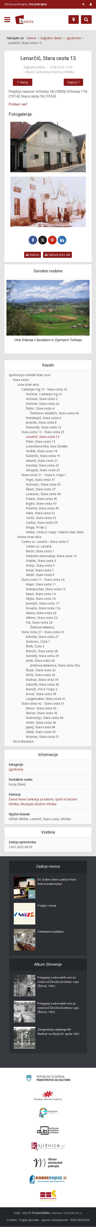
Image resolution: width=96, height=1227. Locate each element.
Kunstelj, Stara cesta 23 (42, 465)
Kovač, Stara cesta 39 (41, 694)
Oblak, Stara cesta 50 (41, 732)
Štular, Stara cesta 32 (41, 670)
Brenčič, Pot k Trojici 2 (41, 689)
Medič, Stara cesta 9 (40, 575)
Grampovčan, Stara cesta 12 (45, 589)
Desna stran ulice (29, 537)
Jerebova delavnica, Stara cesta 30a (55, 665)
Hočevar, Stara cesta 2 (41, 399)
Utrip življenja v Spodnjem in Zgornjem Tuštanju (48, 340)
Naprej (73, 82)
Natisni (32, 255)
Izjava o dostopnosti (54, 1220)
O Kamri (12, 1220)
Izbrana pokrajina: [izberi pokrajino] (25, 4)
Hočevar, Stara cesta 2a (42, 404)
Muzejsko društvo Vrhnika (38, 804)
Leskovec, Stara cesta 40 (43, 494)
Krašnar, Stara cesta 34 (42, 680)
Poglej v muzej (47, 906)
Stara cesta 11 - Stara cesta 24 (43, 580)
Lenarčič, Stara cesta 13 (42, 437)
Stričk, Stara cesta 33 (40, 675)
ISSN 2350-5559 (80, 1220)
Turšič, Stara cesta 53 (41, 518)
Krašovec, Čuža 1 (38, 642)
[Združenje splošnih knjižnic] (48, 1195)
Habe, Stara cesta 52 (40, 513)
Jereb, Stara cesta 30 (40, 661)
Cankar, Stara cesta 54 (41, 523)
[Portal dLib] (48, 1130)
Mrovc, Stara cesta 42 (41, 708)
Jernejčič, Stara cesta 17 (42, 603)
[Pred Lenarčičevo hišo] (48, 202)
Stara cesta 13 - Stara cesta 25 (43, 432)
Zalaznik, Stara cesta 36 (42, 685)
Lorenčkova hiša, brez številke (47, 446)
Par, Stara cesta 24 (39, 623)
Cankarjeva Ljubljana (51, 932)
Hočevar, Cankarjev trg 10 (44, 394)
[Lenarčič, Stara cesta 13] (48, 147)
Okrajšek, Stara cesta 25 (43, 470)
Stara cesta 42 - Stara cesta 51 (43, 704)
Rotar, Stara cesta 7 (40, 570)
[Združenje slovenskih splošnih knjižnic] (48, 1146)
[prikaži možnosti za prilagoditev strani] (83, 4)
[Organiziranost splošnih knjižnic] (48, 1095)
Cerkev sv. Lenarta (38, 546)
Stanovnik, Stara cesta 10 (43, 427)
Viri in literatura (23, 741)
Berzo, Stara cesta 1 (40, 551)
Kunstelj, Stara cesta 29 (42, 656)
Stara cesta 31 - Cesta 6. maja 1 (44, 475)
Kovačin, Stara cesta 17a (43, 608)
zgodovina (16, 769)
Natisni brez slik (57, 255)
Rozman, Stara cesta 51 (42, 737)
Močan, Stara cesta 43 (41, 713)
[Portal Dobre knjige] (48, 1179)
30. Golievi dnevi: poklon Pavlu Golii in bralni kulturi (57, 882)
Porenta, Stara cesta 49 (42, 508)
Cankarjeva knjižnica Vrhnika (54, 72)
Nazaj (23, 82)
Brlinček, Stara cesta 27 (42, 637)
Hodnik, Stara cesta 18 (41, 451)
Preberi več (18, 104)
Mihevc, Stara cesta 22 (41, 618)
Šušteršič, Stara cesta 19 (43, 456)
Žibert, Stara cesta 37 (41, 489)
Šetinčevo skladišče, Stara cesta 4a (54, 413)
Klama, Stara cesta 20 (41, 613)
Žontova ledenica (42, 627)
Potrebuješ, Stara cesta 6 (43, 418)
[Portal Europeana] (48, 1113)
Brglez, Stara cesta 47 (41, 504)
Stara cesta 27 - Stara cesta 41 (43, 632)
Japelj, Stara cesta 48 (40, 727)
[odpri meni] (7, 19)
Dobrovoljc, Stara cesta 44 (44, 718)
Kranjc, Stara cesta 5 (40, 566)
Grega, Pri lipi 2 (36, 527)
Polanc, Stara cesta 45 (41, 499)
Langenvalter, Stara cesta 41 (46, 699)
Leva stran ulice (28, 385)
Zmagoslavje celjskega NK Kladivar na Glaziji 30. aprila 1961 (55, 1035)
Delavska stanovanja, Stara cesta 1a (51, 556)
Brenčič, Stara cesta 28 (42, 651)
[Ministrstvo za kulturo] (48, 1079)
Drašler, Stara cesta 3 (41, 561)
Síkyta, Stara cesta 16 (41, 599)
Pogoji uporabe (29, 1220)
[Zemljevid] (73, 19)
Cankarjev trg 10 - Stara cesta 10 (44, 389)
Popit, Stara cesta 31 (40, 480)
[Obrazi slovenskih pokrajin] (48, 1163)
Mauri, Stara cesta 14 (41, 594)
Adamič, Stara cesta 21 (42, 461)
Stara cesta (21, 380)
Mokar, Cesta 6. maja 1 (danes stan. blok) (55, 532)
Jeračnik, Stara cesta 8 (41, 423)
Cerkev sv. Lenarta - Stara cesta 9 (45, 542)
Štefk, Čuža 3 (35, 646)
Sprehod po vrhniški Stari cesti (29, 375)
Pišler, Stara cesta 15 (40, 442)
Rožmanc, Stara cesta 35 (43, 485)
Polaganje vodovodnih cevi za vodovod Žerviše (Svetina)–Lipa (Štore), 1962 (57, 983)
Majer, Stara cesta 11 (41, 584)
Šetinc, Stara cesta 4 (40, 408)
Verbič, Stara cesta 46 (41, 723)
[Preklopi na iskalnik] (86, 19)
